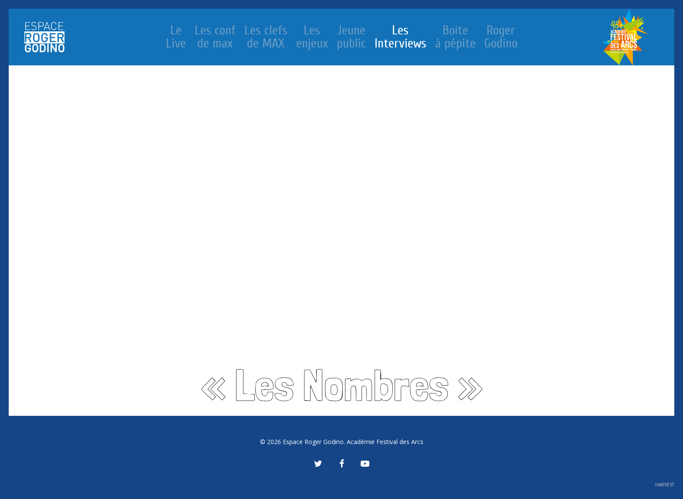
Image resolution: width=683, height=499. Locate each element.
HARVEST (664, 485)
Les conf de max (215, 37)
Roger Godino (500, 37)
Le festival (625, 37)
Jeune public (351, 37)
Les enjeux (312, 37)
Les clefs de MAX (265, 37)
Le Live (176, 37)
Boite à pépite (455, 37)
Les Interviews (400, 37)
